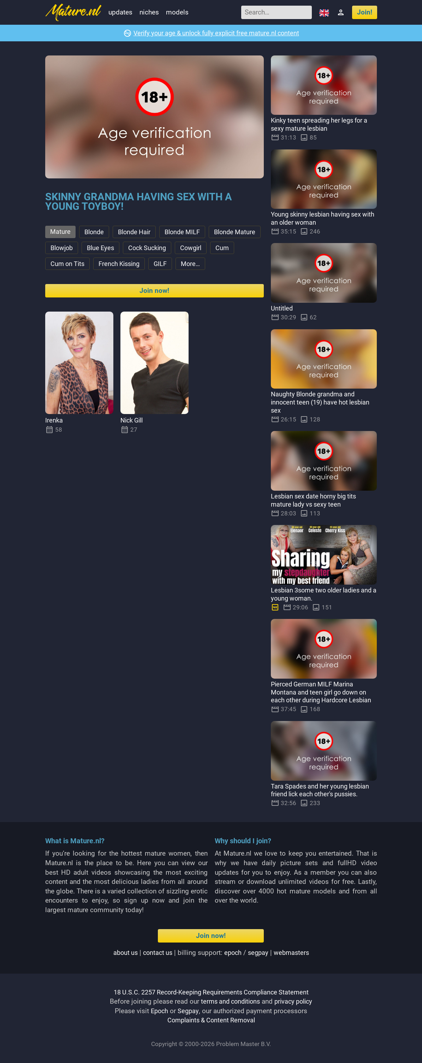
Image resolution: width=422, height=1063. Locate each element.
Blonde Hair (137, 233)
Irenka (54, 440)
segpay (259, 953)
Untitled (282, 309)
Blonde (95, 233)
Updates (120, 12)
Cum (94, 266)
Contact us (156, 953)
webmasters (293, 953)
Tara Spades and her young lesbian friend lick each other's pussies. (322, 790)
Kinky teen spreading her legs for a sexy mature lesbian (322, 125)
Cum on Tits (133, 266)
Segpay (189, 1011)
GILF (230, 266)
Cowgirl (61, 266)
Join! (364, 12)
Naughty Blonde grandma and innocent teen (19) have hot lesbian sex (323, 402)
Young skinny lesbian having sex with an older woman (319, 219)
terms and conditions (229, 1002)
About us (123, 953)
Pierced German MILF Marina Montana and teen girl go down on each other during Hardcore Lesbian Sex (324, 696)
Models (177, 12)
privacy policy (295, 1002)
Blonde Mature (72, 250)
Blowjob (120, 250)
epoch (233, 953)
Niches (149, 12)
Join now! (154, 311)
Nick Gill (133, 440)
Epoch (159, 1011)
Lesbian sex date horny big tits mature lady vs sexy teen (316, 500)
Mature (60, 232)
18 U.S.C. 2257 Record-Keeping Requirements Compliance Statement (211, 992)
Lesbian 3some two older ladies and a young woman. (318, 594)
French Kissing (187, 266)
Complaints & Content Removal (211, 1020)
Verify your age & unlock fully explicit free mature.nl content (216, 33)
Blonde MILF (188, 233)
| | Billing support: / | (211, 953)
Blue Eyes (161, 250)
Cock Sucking (210, 250)
